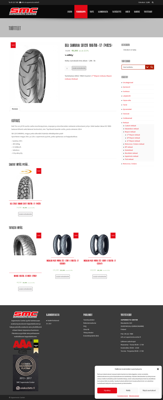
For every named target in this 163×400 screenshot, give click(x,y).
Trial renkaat (129, 159)
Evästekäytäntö (123, 396)
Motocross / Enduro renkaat (134, 144)
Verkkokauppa (81, 11)
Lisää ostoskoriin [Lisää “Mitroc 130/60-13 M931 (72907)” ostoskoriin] (25, 289)
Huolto (127, 11)
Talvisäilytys (116, 11)
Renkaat (75, 79)
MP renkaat (129, 147)
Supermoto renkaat (131, 156)
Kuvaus (15, 109)
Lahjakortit (127, 96)
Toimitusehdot (88, 320)
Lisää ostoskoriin (79, 68)
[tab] (15, 109)
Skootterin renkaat (131, 153)
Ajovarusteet (127, 109)
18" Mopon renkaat (133, 138)
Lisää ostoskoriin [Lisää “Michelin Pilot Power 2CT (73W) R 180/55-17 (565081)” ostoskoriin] (62, 276)
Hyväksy (107, 390)
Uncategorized (128, 82)
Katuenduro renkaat (132, 129)
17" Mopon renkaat (98, 76)
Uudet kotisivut (53, 320)
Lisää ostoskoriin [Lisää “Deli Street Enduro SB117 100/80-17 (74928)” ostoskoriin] (25, 214)
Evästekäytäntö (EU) (91, 336)
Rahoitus (137, 11)
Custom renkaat (130, 126)
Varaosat (126, 114)
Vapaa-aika (127, 100)
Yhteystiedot (148, 11)
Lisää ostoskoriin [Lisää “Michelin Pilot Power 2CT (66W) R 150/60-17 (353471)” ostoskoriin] (99, 276)
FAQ (84, 326)
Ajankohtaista (103, 11)
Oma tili (86, 329)
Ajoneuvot (126, 87)
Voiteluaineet (127, 118)
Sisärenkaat (129, 150)
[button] (158, 369)
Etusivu (69, 11)
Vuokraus (126, 91)
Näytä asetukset (149, 390)
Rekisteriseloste (134, 396)
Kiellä (128, 390)
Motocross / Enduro (130, 164)
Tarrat (125, 105)
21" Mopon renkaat (133, 141)
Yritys (92, 11)
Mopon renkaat (130, 132)
